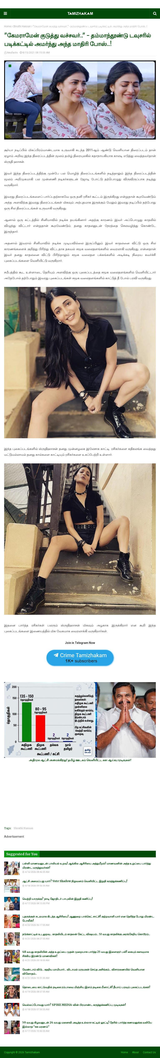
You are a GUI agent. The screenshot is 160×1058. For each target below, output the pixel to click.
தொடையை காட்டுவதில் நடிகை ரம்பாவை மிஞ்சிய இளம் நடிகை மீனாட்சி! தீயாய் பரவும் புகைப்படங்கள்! (86, 987)
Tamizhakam (32, 1052)
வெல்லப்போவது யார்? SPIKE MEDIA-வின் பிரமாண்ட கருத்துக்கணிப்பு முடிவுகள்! (74, 1005)
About (135, 1052)
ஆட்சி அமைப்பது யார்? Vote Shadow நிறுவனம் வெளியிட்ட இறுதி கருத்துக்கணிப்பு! (74, 881)
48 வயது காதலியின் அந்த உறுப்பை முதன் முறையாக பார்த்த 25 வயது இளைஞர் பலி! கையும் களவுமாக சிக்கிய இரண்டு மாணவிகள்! (85, 954)
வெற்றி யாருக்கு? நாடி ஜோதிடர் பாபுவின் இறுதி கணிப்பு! (57, 899)
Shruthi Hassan (22, 26)
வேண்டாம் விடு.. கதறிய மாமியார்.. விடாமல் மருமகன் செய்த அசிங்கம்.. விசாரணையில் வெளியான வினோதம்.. (83, 971)
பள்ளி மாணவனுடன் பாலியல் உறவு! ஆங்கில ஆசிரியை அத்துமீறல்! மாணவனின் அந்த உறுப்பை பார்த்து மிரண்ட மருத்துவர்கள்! (86, 865)
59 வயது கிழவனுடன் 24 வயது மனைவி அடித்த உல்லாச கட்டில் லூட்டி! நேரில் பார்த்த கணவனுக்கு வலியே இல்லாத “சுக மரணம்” (87, 1024)
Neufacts (12, 52)
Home (7, 26)
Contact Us (149, 1052)
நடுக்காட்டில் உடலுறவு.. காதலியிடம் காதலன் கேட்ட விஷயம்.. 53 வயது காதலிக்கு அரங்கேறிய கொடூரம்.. (86, 934)
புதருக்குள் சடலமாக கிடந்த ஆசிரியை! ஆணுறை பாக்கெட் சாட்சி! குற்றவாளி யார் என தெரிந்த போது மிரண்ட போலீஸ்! (88, 918)
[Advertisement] (80, 794)
